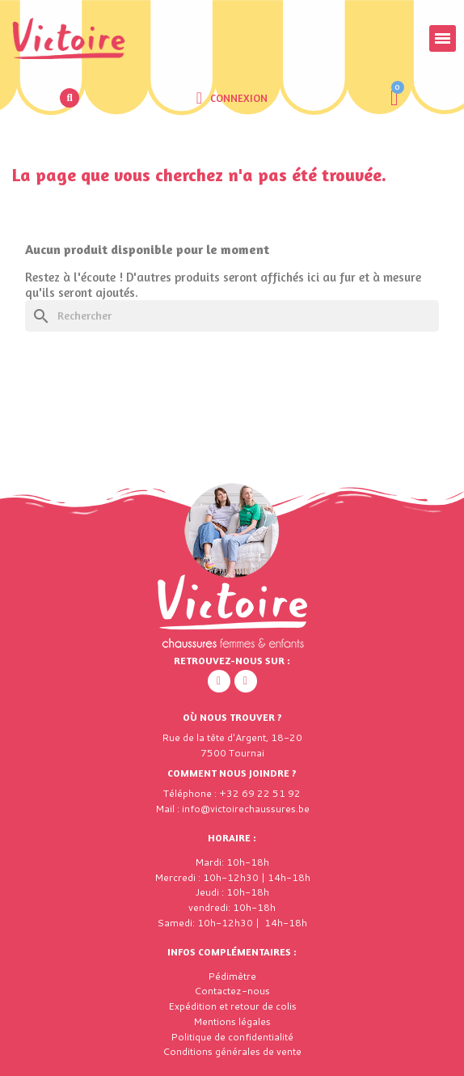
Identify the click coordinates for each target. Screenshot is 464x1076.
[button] (69, 98)
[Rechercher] (232, 316)
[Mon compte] (232, 97)
